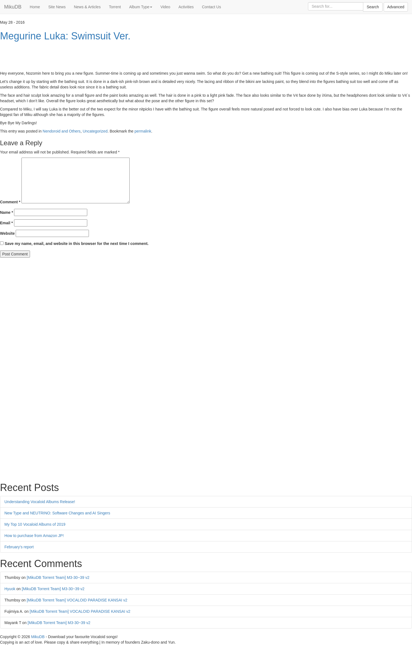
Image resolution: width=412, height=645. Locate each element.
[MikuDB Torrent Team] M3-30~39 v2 (58, 577)
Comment (10, 202)
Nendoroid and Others (62, 131)
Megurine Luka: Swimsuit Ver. (65, 36)
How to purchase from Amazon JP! (34, 535)
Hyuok (9, 589)
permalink (143, 131)
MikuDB (12, 7)
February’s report (19, 547)
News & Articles (87, 7)
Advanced (395, 7)
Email (6, 223)
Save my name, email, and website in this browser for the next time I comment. (77, 243)
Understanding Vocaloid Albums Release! (39, 502)
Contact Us (211, 7)
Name (6, 212)
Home (35, 7)
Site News (57, 7)
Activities (185, 7)
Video (165, 7)
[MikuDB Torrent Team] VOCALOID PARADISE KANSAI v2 (77, 600)
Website (7, 233)
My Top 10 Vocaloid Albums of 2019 (35, 524)
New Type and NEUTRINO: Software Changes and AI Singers (57, 513)
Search (373, 7)
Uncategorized (95, 131)
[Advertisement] (100, 56)
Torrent (115, 7)
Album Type (140, 7)
